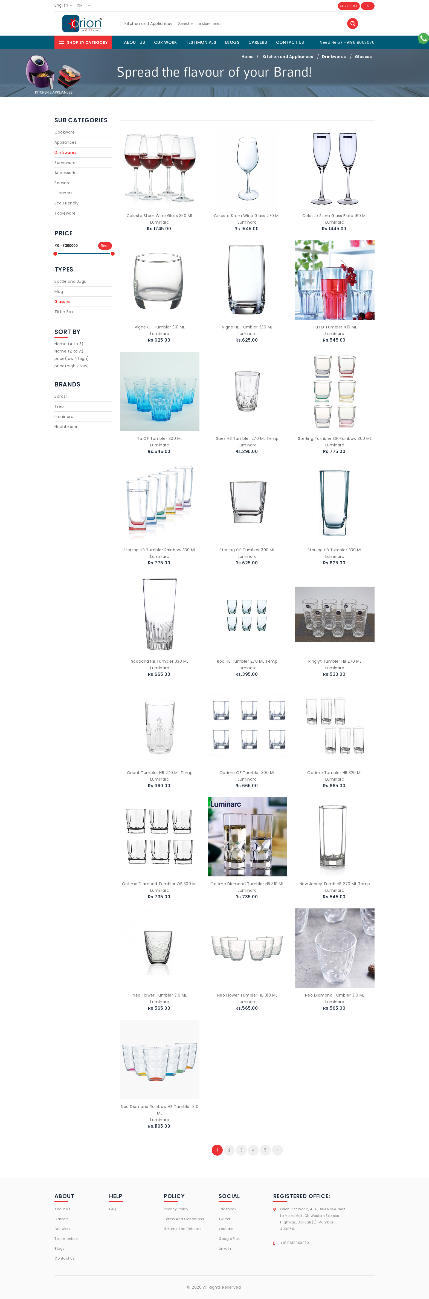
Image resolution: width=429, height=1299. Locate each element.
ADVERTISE (349, 6)
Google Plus (229, 1238)
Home (248, 56)
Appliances (65, 142)
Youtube (226, 1228)
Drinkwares (334, 56)
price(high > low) (71, 366)
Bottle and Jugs (70, 281)
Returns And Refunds (183, 1228)
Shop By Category (83, 41)
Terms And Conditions (184, 1219)
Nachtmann (66, 426)
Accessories (66, 172)
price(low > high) (71, 358)
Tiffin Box (63, 311)
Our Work (62, 1228)
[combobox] (65, 5)
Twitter (224, 1219)
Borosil (61, 396)
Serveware (65, 162)
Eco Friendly (66, 203)
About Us (62, 1209)
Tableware (65, 213)
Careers (61, 1219)
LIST (367, 6)
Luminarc (63, 416)
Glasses (363, 56)
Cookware (64, 132)
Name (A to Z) (69, 344)
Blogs (59, 1248)
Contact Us (64, 1258)
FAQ (112, 1209)
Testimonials (66, 1238)
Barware (62, 183)
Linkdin (225, 1248)
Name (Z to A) (69, 351)
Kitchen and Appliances (288, 56)
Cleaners (63, 193)
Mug (58, 291)
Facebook (227, 1209)
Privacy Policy (176, 1209)
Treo (59, 406)
